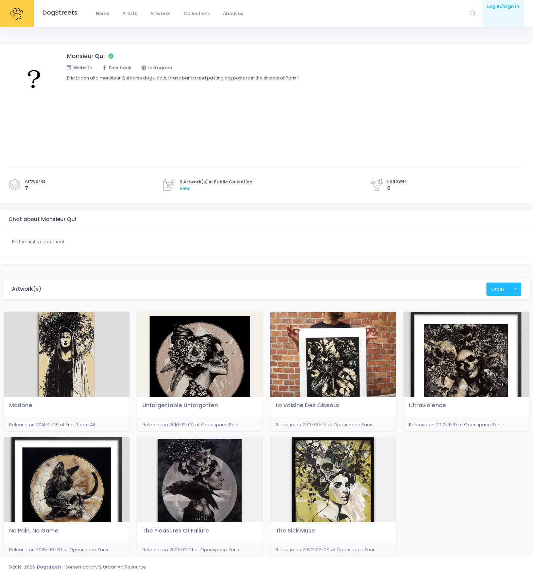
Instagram (156, 68)
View (184, 188)
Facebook (117, 68)
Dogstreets (49, 567)
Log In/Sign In (503, 6)
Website (79, 68)
